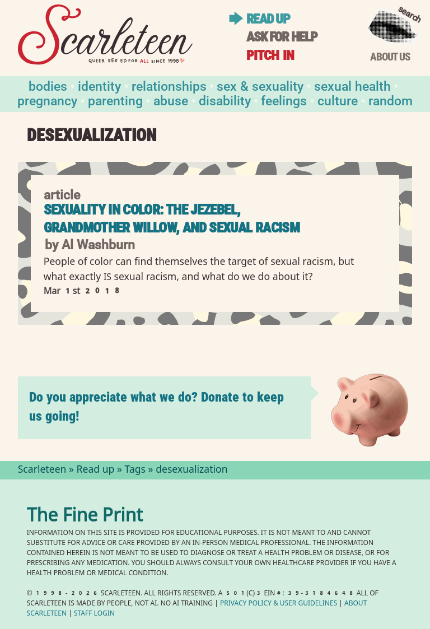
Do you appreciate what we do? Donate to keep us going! (156, 406)
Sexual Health (352, 85)
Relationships (169, 85)
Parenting (115, 100)
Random (390, 100)
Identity (99, 85)
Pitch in (270, 55)
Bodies (48, 85)
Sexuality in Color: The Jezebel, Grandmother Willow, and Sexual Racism (172, 219)
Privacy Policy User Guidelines (278, 604)
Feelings (284, 100)
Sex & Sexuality (260, 85)
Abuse (170, 100)
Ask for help (281, 37)
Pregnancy (47, 100)
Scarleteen (42, 470)
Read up (267, 19)
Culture (337, 100)
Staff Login (94, 614)
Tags (135, 470)
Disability (225, 100)
